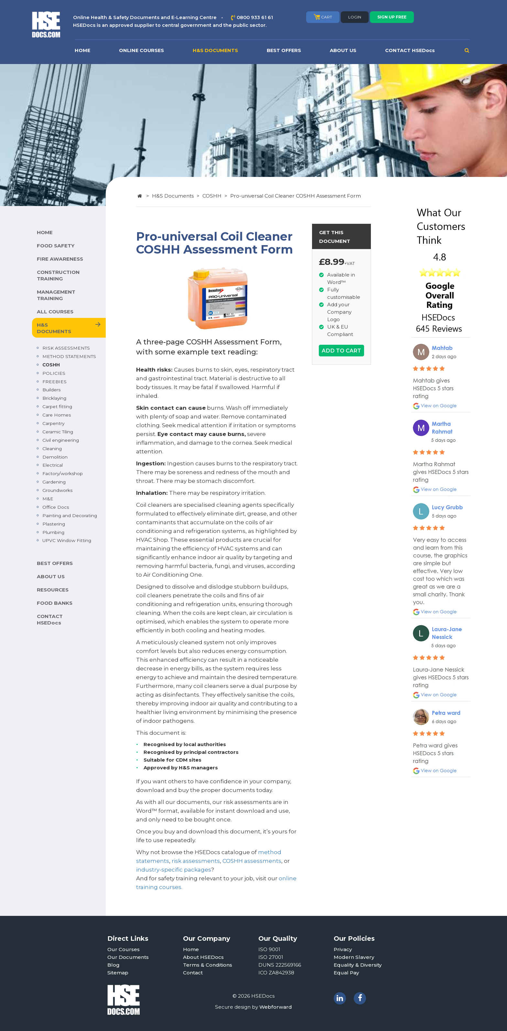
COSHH (51, 364)
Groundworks (57, 490)
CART (323, 17)
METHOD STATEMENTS (69, 356)
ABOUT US (343, 50)
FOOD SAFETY (55, 246)
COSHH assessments (251, 861)
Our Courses (123, 949)
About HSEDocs (203, 957)
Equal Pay (346, 973)
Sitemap (117, 973)
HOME (82, 50)
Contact (193, 973)
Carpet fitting (57, 406)
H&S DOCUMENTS (215, 50)
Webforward (275, 1007)
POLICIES (53, 373)
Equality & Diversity (358, 965)
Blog (113, 965)
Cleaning (52, 448)
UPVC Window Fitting (66, 540)
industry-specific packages (173, 869)
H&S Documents (173, 196)
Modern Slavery (354, 957)
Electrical (52, 465)
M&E (47, 498)
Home (191, 949)
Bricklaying (54, 398)
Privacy (343, 949)
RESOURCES (53, 590)
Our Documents (128, 957)
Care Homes (56, 415)
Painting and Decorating (69, 515)
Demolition (55, 457)
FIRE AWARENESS (60, 259)
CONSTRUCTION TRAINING (58, 275)
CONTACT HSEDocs (410, 50)
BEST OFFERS (284, 50)
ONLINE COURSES (141, 50)
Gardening (54, 481)
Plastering (53, 523)
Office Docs (55, 507)
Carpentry (53, 423)
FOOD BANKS (54, 603)
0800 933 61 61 (255, 17)
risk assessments (196, 861)
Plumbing (53, 532)
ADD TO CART (341, 350)
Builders (51, 389)
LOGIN (354, 17)
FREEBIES (54, 381)
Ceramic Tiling (57, 431)
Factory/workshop (62, 473)
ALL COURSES (55, 312)
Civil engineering (60, 440)
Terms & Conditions (207, 965)
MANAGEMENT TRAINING (56, 295)
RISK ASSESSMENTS (66, 348)
